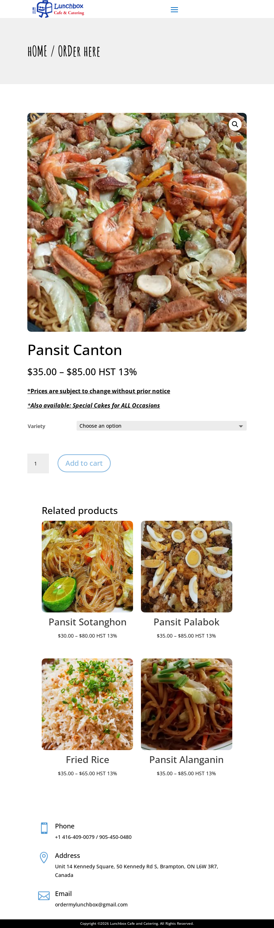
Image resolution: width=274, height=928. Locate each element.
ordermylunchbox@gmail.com (91, 904)
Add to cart (84, 463)
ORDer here (79, 51)
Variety (36, 426)
